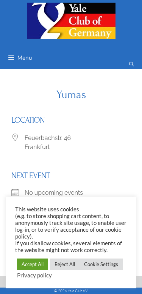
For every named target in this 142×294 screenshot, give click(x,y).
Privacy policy (34, 275)
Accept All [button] (33, 264)
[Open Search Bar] (131, 64)
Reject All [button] (65, 264)
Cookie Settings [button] (101, 264)
